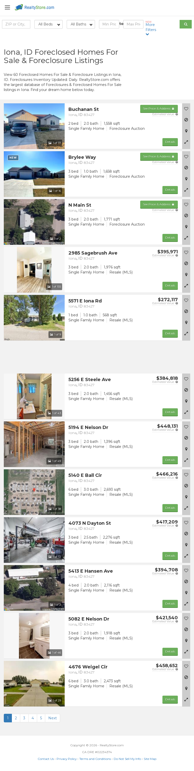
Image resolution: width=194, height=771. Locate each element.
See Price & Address (159, 108)
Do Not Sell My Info (127, 759)
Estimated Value (165, 114)
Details (170, 142)
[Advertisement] (161, 69)
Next (52, 718)
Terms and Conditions (95, 759)
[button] (186, 142)
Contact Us (46, 759)
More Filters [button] (152, 28)
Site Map (150, 759)
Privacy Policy (67, 759)
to (121, 23)
